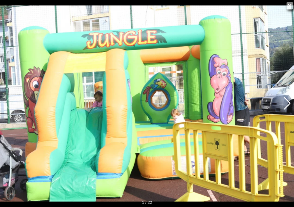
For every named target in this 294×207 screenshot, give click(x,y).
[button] (287, 103)
